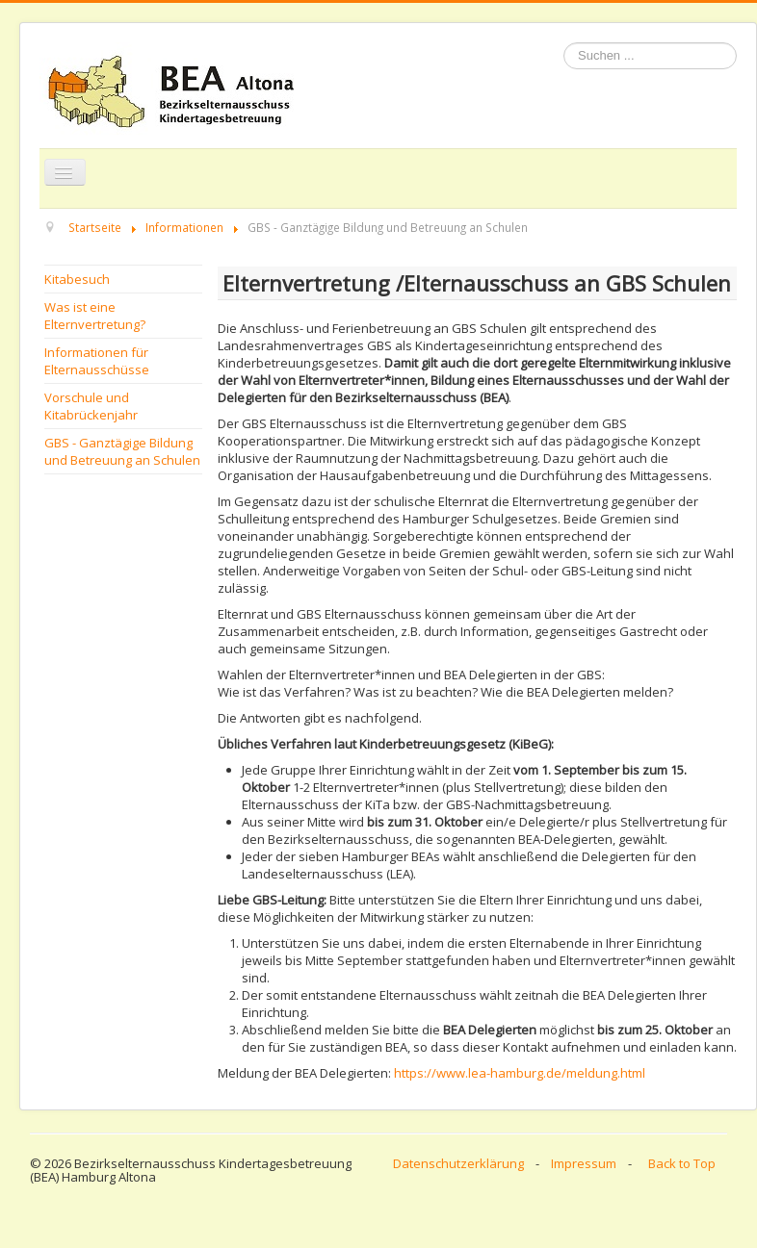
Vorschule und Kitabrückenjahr (91, 406)
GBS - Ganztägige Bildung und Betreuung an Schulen (122, 451)
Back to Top (682, 1163)
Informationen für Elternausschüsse (96, 361)
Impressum (583, 1163)
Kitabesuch (77, 279)
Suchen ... (563, 42)
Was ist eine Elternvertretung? (94, 315)
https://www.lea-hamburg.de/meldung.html (519, 1073)
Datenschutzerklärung (458, 1163)
